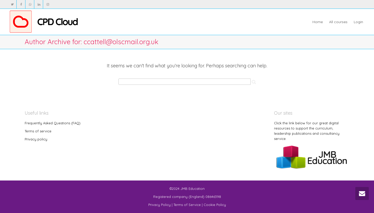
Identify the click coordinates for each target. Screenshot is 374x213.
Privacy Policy (159, 205)
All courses (338, 22)
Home (317, 22)
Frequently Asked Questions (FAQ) (53, 123)
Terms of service (38, 131)
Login (358, 22)
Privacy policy (36, 139)
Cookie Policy (215, 205)
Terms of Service (187, 205)
